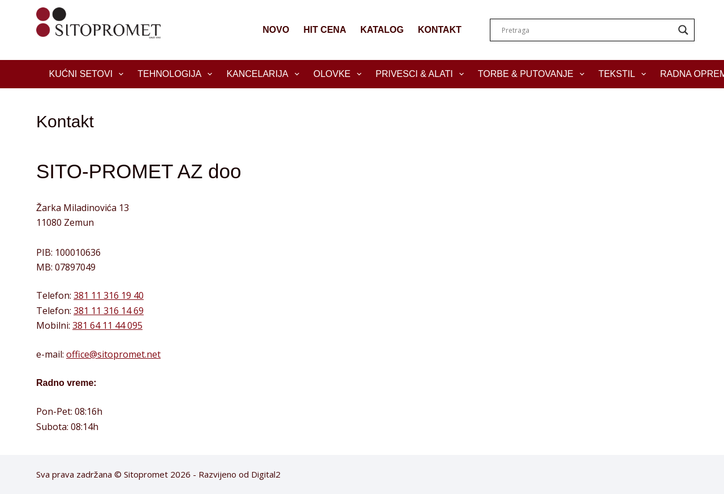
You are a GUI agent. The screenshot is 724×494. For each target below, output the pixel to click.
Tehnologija (177, 74)
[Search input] (587, 30)
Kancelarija (265, 74)
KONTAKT (440, 30)
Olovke (339, 74)
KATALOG (382, 30)
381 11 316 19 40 (109, 295)
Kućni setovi (88, 74)
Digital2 (266, 474)
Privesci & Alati (422, 74)
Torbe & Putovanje (533, 74)
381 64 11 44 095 (107, 325)
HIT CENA (324, 30)
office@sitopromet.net (113, 354)
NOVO (275, 30)
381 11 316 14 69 (109, 310)
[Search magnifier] (683, 30)
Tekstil (624, 74)
